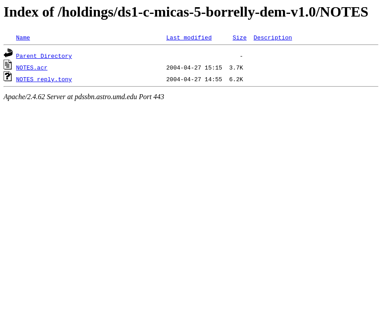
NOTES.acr (31, 67)
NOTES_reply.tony (44, 79)
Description (272, 37)
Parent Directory (44, 56)
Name (23, 37)
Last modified (188, 37)
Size (239, 37)
